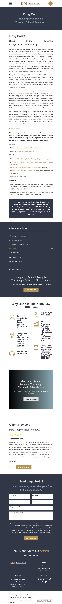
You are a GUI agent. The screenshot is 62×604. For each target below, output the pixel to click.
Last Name (35, 495)
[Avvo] (50, 579)
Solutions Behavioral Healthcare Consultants (26, 168)
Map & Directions (18, 587)
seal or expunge (27, 108)
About (44, 566)
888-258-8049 (31, 555)
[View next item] (33, 413)
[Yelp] (38, 579)
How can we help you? (16, 512)
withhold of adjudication (24, 93)
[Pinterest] (43, 582)
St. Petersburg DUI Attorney (26, 151)
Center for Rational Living (21, 171)
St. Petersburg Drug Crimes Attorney (29, 148)
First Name (13, 495)
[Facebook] (47, 579)
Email (33, 501)
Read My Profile (31, 290)
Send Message (31, 538)
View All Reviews (23, 467)
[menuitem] (31, 236)
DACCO (13, 176)
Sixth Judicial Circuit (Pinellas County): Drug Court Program (31, 159)
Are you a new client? (16, 507)
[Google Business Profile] (46, 582)
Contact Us (44, 571)
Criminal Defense (44, 568)
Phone (12, 501)
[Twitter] (41, 579)
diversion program (30, 91)
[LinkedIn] (44, 579)
